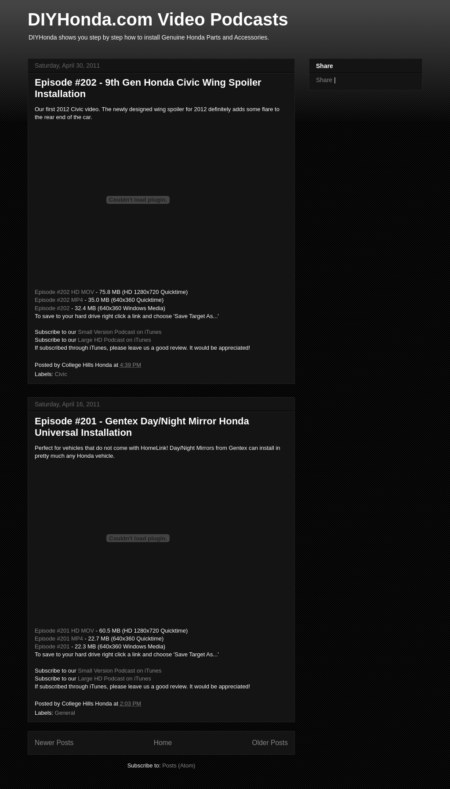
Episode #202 (52, 308)
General (65, 712)
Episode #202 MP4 (59, 300)
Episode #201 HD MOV (64, 630)
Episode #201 (52, 646)
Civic (61, 374)
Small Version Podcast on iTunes (119, 332)
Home (163, 742)
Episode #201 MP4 (59, 638)
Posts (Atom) (178, 765)
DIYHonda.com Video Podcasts (158, 19)
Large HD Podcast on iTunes (114, 340)
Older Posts (270, 742)
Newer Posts (54, 742)
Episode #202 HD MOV (64, 292)
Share (324, 79)
